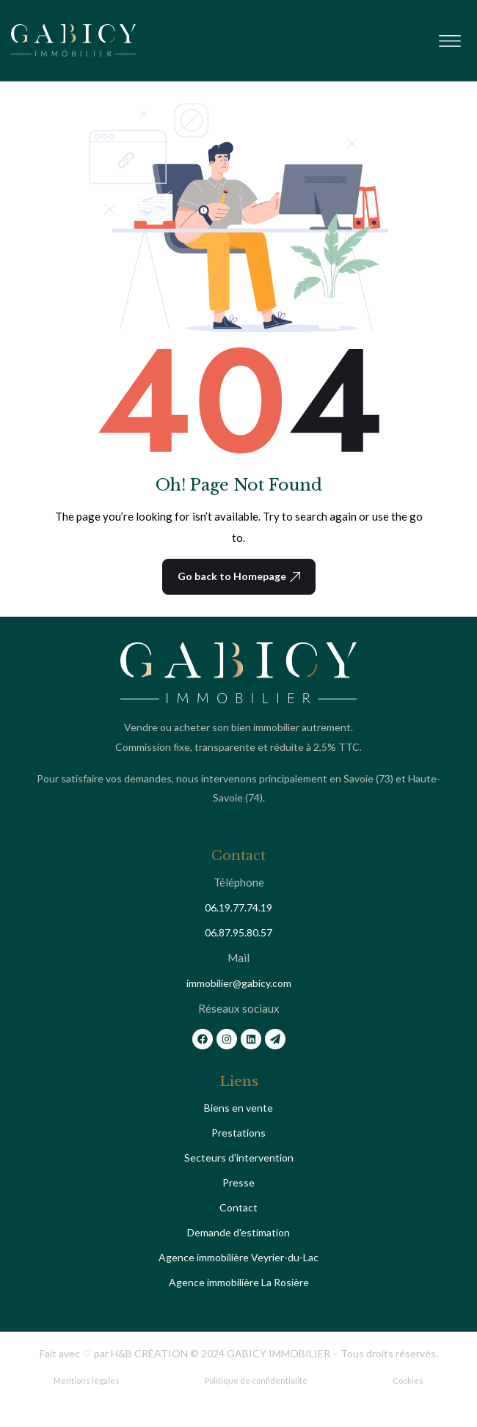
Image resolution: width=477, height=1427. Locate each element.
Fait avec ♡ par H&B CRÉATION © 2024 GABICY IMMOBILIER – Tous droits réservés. (239, 1353)
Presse (238, 1182)
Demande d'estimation (238, 1232)
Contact (238, 1207)
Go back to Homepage (239, 576)
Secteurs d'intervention (239, 1157)
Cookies (408, 1380)
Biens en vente (238, 1107)
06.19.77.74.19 (238, 907)
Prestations (238, 1132)
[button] (449, 37)
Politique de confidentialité (256, 1380)
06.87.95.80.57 (238, 932)
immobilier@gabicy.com (238, 983)
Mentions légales (87, 1380)
